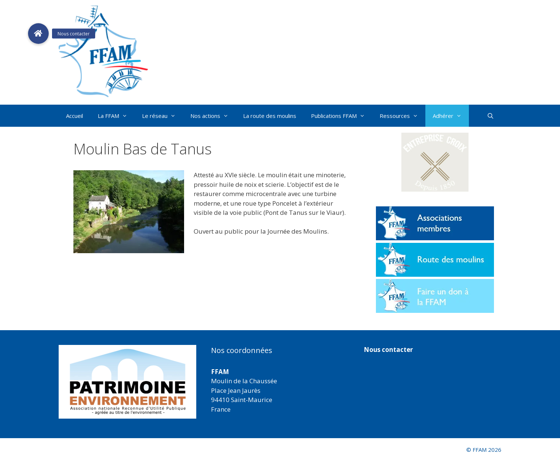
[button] (435, 162)
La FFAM (116, 116)
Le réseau (162, 116)
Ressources (402, 116)
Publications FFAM (341, 116)
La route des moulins (269, 115)
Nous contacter (388, 349)
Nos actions (213, 116)
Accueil (74, 115)
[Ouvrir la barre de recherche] (490, 116)
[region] (127, 382)
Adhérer (451, 116)
